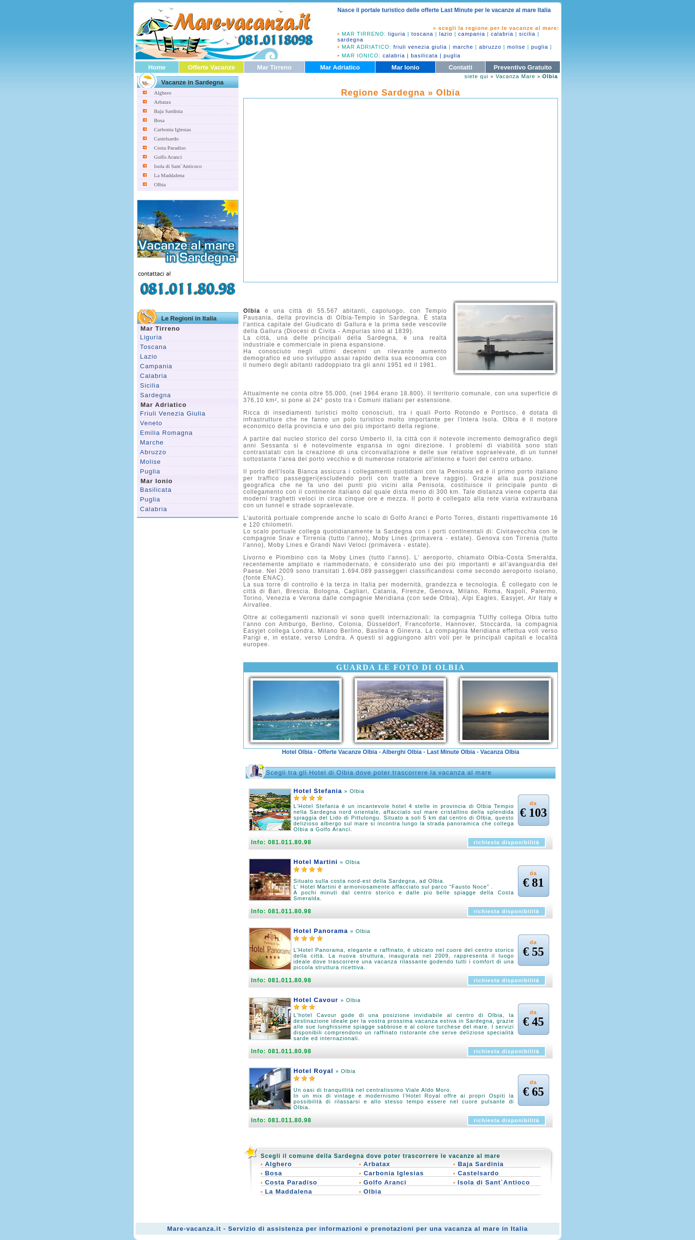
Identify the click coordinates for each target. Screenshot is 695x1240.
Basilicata (156, 489)
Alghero (162, 93)
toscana (422, 34)
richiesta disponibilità (506, 842)
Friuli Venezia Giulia (173, 413)
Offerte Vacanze (211, 67)
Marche (152, 442)
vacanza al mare (472, 1228)
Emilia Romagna (166, 432)
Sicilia (150, 385)
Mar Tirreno (274, 67)
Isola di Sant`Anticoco (178, 166)
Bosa (159, 120)
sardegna (350, 39)
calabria (502, 34)
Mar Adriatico (340, 67)
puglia (539, 47)
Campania (156, 366)
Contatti (460, 67)
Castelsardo (166, 138)
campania (471, 34)
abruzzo (490, 47)
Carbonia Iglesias (172, 129)
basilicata (424, 55)
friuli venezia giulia (420, 47)
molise (516, 47)
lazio (446, 34)
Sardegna (155, 395)
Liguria (151, 337)
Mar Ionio (405, 67)
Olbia (160, 184)
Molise (150, 461)
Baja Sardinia (168, 111)
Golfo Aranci (168, 157)
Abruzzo (153, 452)
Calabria (153, 375)
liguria (396, 34)
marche (463, 47)
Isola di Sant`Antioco (494, 1182)
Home (157, 67)
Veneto (151, 423)
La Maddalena (169, 175)
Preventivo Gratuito (523, 67)
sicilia (527, 34)
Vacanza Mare (515, 76)
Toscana (153, 346)
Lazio (148, 356)
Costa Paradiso (170, 148)
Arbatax (162, 102)
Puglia (150, 471)
